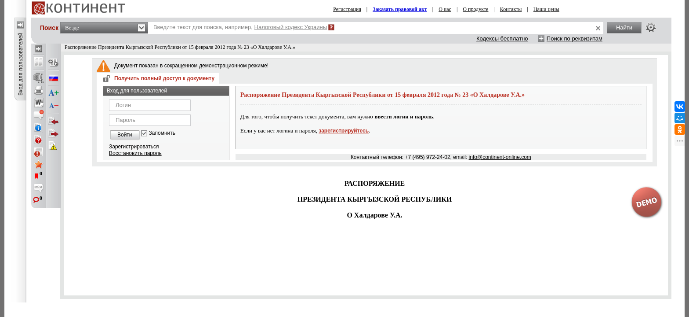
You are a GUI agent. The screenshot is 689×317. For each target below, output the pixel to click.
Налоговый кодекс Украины (290, 27)
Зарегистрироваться (134, 147)
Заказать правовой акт (400, 9)
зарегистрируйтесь (344, 131)
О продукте (475, 9)
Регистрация (347, 9)
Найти (624, 27)
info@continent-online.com (500, 157)
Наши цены (546, 9)
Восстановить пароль (135, 153)
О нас (445, 9)
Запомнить (162, 133)
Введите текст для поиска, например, (240, 27)
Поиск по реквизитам (574, 38)
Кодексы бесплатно (502, 38)
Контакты (511, 9)
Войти (124, 135)
